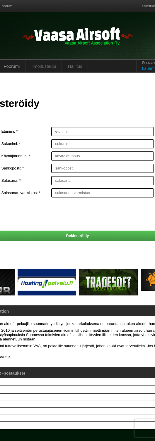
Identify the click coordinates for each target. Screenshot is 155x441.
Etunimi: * (9, 131)
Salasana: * (11, 180)
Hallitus (75, 66)
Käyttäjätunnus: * (15, 156)
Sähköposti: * (12, 168)
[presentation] (77, 214)
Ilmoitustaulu (43, 66)
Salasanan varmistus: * (20, 193)
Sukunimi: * (11, 143)
